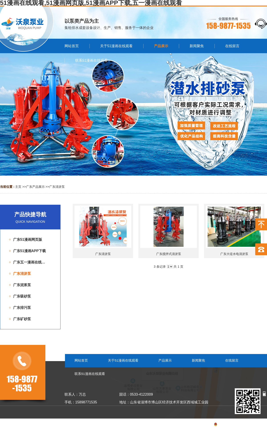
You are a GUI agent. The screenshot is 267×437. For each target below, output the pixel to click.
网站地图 (261, 425)
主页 (18, 186)
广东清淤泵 (57, 186)
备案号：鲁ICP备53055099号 (223, 425)
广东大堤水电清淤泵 (234, 254)
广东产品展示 (35, 186)
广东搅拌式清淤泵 (168, 254)
